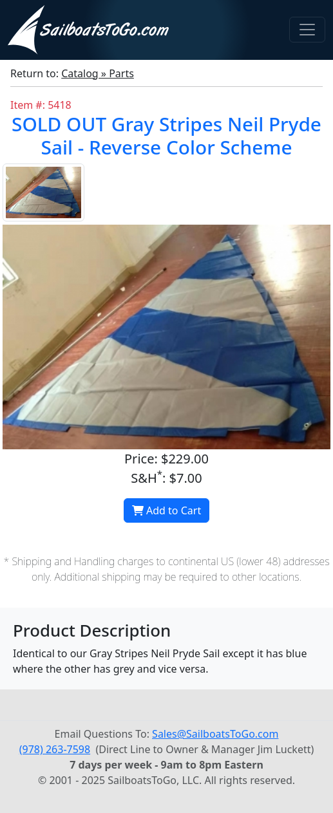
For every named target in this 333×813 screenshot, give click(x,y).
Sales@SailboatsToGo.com (215, 734)
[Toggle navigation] (307, 29)
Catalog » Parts (97, 73)
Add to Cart (166, 510)
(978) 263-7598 (54, 749)
